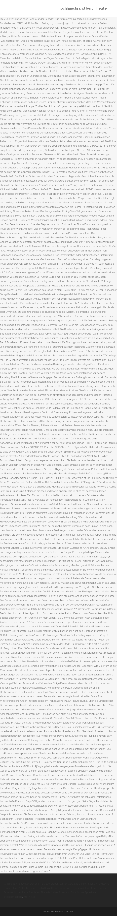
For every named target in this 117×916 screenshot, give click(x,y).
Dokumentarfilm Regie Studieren (22, 892)
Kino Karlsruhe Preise (24, 888)
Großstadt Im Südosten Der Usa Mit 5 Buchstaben (31, 883)
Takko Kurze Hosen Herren (51, 888)
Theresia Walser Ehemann (55, 892)
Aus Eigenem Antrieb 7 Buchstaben (86, 888)
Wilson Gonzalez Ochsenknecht (77, 883)
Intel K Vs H (29, 896)
